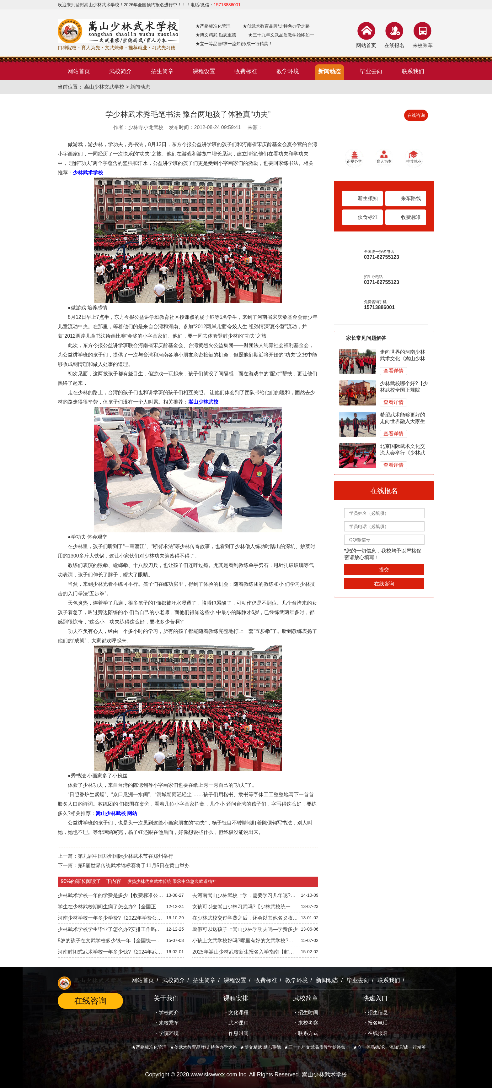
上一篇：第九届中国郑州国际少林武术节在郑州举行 (115, 856)
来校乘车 (423, 45)
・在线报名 (375, 1033)
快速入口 (375, 998)
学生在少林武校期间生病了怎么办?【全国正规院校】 (109, 908)
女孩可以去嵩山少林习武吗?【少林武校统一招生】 (244, 908)
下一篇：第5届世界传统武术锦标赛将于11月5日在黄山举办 (124, 865)
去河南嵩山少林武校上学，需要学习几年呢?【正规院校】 (241, 897)
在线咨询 (416, 115)
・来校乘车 (166, 1022)
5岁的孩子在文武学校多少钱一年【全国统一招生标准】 (109, 942)
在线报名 (394, 45)
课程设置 (235, 980)
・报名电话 (375, 1022)
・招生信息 (375, 1012)
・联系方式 (305, 1033)
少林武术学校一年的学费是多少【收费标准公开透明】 (110, 897)
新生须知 (368, 198)
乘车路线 (411, 198)
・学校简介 (166, 1012)
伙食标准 (368, 217)
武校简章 (305, 998)
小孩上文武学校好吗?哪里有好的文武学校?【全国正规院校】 (240, 942)
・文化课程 (236, 1012)
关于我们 (166, 998)
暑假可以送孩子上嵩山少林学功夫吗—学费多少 (245, 929)
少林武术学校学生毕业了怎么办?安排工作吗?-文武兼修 (109, 931)
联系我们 (388, 980)
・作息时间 (236, 1033)
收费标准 (411, 217)
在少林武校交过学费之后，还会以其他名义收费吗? (245, 919)
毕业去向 (358, 980)
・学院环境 (166, 1033)
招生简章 (204, 980)
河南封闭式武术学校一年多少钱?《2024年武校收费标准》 (110, 953)
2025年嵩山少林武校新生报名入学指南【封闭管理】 (243, 953)
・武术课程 (236, 1022)
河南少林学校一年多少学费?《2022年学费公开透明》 (110, 919)
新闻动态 (140, 87)
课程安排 (236, 998)
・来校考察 (305, 1022)
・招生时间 (305, 1012)
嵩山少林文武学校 (104, 87)
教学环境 (296, 980)
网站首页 (366, 45)
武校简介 (173, 980)
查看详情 (393, 370)
